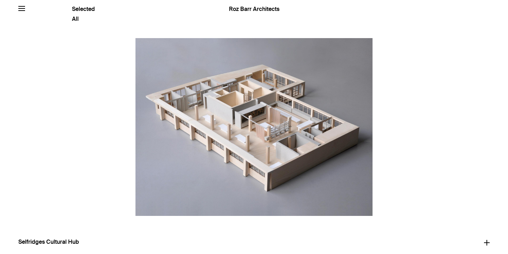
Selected (83, 9)
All (75, 19)
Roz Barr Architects (254, 9)
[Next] (381, 127)
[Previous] (127, 127)
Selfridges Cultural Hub (48, 242)
